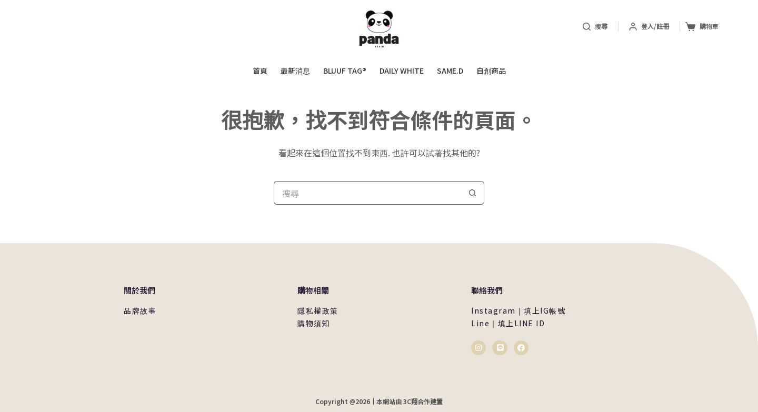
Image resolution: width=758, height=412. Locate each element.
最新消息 (295, 70)
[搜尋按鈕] (472, 193)
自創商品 (491, 70)
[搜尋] (595, 26)
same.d (450, 70)
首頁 (260, 70)
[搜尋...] (367, 193)
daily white (402, 70)
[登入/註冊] (649, 26)
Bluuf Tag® (344, 70)
